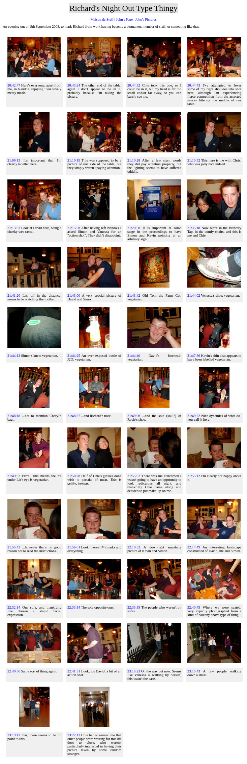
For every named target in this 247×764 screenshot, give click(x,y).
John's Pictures (145, 19)
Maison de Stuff (101, 19)
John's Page (124, 19)
